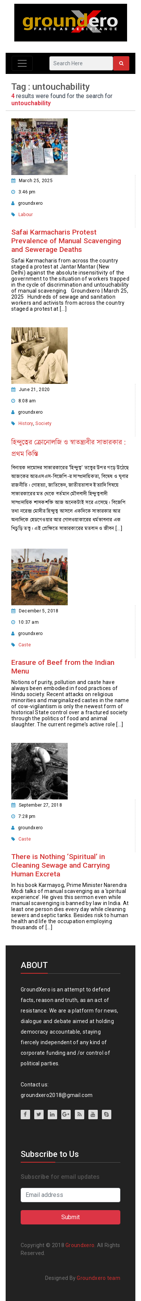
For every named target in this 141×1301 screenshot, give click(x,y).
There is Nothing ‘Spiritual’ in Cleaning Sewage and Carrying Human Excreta (60, 865)
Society (43, 423)
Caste (24, 644)
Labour (25, 214)
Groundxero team (98, 1278)
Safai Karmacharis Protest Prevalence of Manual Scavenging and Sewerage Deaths (66, 241)
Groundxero (79, 1245)
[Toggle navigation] (22, 63)
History (25, 423)
